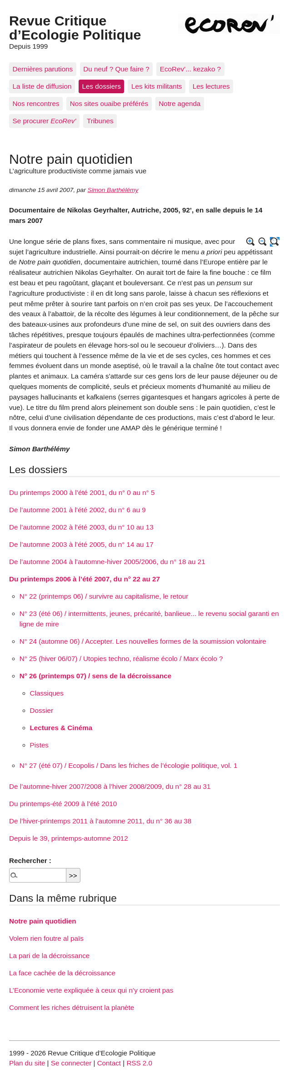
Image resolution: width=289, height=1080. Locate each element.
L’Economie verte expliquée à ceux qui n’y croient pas (91, 990)
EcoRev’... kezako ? (190, 69)
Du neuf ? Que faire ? (116, 69)
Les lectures (211, 86)
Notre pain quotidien (42, 921)
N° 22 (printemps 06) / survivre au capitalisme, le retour (104, 596)
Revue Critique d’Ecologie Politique (75, 27)
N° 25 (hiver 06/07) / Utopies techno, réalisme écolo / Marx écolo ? (121, 658)
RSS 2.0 (139, 1063)
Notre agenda (179, 103)
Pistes (39, 745)
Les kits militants (156, 86)
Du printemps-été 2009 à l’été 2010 (63, 803)
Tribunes (100, 121)
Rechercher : (30, 860)
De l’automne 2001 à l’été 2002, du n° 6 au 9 (77, 510)
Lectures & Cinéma (61, 728)
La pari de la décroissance (49, 955)
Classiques (47, 693)
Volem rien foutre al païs (46, 938)
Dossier (41, 710)
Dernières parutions (43, 69)
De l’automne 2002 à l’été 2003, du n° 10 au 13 (81, 527)
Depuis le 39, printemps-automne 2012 (68, 838)
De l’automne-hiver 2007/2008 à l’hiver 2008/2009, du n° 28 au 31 (109, 786)
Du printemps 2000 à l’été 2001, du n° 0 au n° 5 (81, 492)
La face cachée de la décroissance (62, 973)
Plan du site (27, 1063)
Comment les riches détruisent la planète (71, 1007)
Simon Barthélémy (113, 190)
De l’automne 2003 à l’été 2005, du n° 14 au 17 (81, 544)
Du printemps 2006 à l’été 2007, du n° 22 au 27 (84, 579)
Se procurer (44, 121)
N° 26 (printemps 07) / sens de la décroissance (95, 676)
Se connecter (71, 1063)
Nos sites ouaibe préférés (109, 103)
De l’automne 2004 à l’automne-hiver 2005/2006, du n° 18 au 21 (107, 561)
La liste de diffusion (42, 86)
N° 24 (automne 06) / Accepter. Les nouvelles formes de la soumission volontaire (143, 641)
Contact (109, 1063)
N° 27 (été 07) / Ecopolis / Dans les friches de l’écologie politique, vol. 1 (129, 765)
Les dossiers (101, 86)
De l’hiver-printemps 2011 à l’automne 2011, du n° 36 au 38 (100, 821)
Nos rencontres (36, 103)
